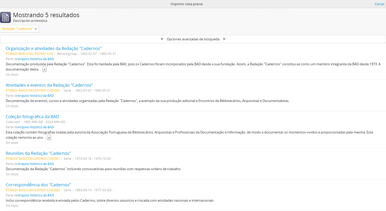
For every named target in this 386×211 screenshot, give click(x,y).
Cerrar (379, 4)
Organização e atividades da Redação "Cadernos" (54, 48)
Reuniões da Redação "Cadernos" (38, 153)
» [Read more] (44, 69)
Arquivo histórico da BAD (36, 59)
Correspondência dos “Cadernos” (38, 185)
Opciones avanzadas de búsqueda (193, 39)
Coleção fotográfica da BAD (32, 116)
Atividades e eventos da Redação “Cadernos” (49, 85)
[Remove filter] (36, 28)
